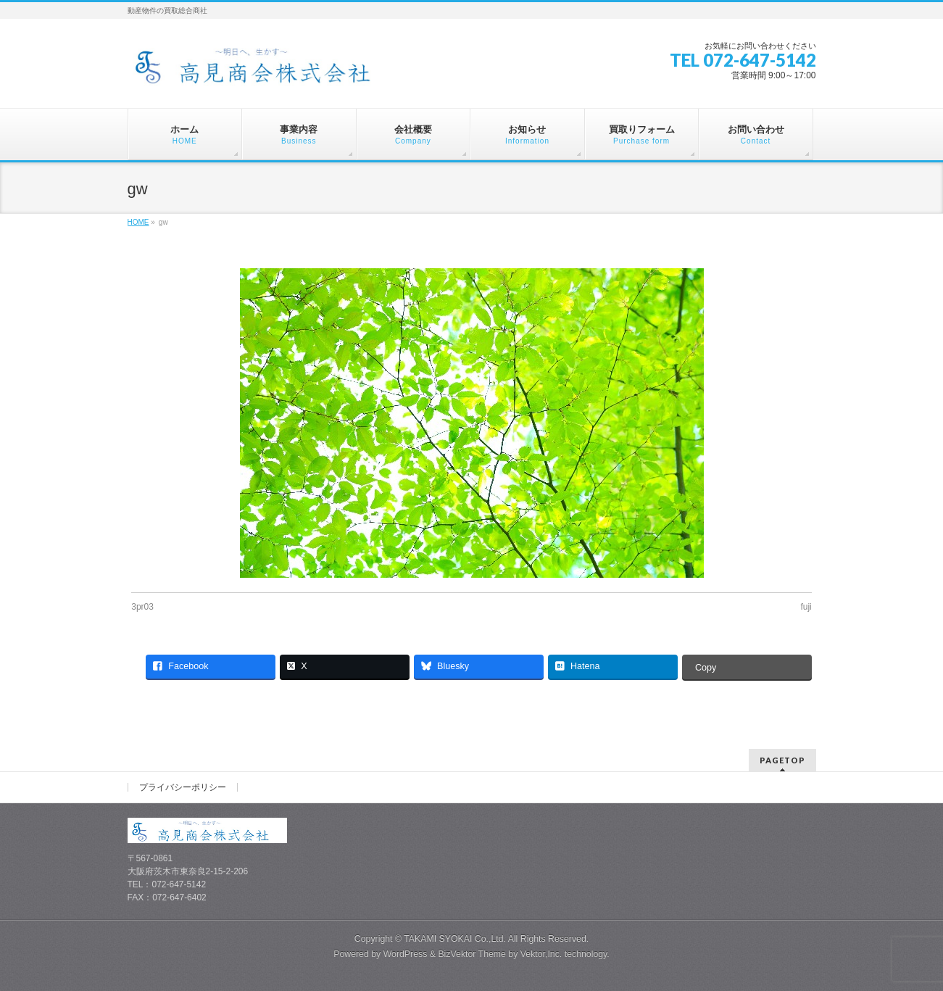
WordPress (405, 954)
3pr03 (142, 607)
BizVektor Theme (472, 954)
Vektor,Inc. (541, 954)
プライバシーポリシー (182, 787)
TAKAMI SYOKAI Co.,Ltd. (455, 939)
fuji (805, 607)
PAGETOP (782, 760)
